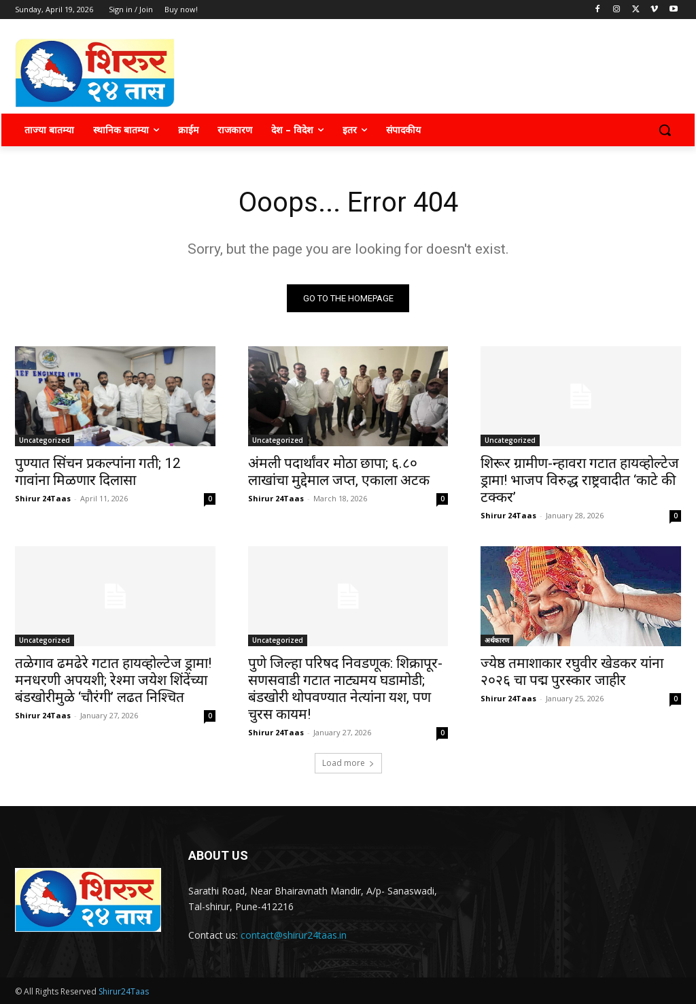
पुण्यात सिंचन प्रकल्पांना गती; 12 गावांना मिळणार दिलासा (98, 471)
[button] (664, 130)
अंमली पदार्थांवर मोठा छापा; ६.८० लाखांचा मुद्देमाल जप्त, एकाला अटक (339, 471)
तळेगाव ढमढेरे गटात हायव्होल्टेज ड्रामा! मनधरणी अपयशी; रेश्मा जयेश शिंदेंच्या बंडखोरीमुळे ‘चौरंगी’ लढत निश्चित (113, 681)
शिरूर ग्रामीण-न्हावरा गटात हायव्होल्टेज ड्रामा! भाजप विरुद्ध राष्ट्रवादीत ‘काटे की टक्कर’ (580, 480)
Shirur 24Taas (43, 498)
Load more (348, 763)
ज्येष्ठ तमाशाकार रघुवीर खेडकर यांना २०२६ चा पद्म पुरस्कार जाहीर (572, 672)
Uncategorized (44, 440)
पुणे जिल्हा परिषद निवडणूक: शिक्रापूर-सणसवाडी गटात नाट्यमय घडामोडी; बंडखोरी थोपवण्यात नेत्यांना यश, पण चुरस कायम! (345, 689)
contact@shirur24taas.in (294, 934)
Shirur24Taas (124, 991)
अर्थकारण (497, 641)
